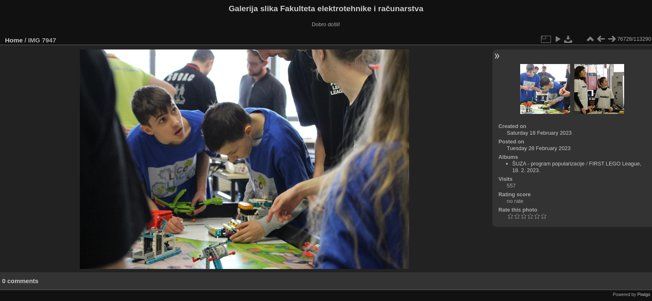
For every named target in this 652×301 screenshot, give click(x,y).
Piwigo (643, 294)
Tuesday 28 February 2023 (538, 148)
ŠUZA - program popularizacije (548, 163)
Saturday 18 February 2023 (539, 133)
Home (14, 40)
